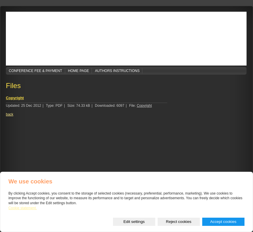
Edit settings (134, 221)
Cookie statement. (23, 208)
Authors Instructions (117, 71)
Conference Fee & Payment (35, 71)
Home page (78, 71)
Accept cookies (223, 221)
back (9, 114)
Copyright (15, 98)
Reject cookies (178, 221)
